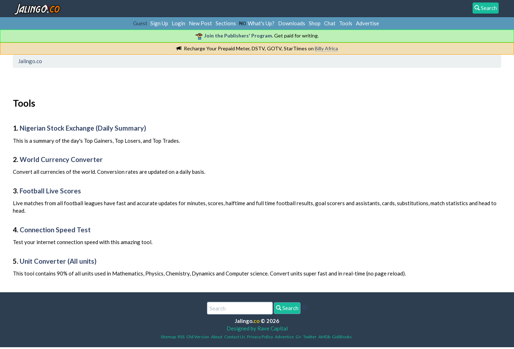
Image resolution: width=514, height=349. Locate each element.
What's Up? (261, 23)
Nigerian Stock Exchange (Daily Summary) (83, 128)
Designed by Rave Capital (257, 328)
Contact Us (234, 336)
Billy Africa (326, 48)
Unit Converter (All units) (58, 261)
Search (287, 308)
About (216, 336)
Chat (330, 23)
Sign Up (159, 23)
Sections (226, 23)
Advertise (367, 23)
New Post (200, 23)
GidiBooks (342, 336)
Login (178, 23)
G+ (298, 336)
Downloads (291, 23)
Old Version (197, 336)
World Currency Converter (61, 159)
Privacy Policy (260, 336)
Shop (315, 23)
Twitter (310, 336)
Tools (345, 23)
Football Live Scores (50, 191)
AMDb (324, 336)
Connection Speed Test (55, 230)
